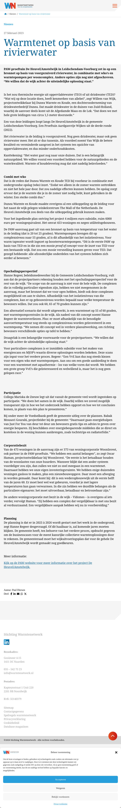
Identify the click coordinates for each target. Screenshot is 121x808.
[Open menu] (114, 5)
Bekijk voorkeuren (60, 797)
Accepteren (60, 779)
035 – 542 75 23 (13, 733)
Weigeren (60, 788)
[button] (116, 752)
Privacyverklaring (60, 804)
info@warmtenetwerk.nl (18, 737)
